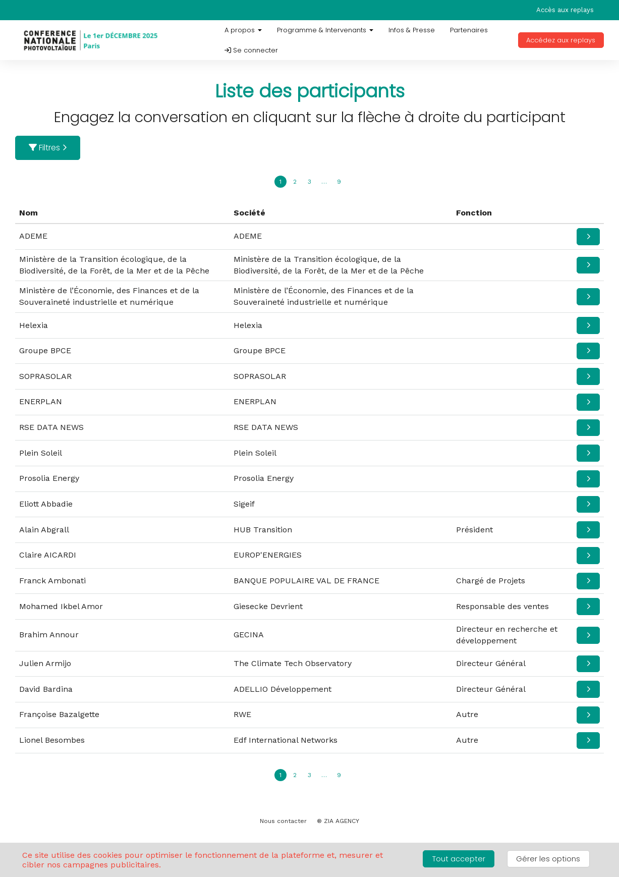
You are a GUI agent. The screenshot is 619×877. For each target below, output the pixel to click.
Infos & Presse (411, 30)
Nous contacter (283, 821)
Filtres (48, 147)
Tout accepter (458, 859)
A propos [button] (243, 30)
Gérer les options (548, 859)
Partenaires (469, 30)
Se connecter (251, 50)
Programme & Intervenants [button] (325, 30)
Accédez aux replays (560, 40)
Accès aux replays (565, 10)
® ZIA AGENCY (338, 821)
